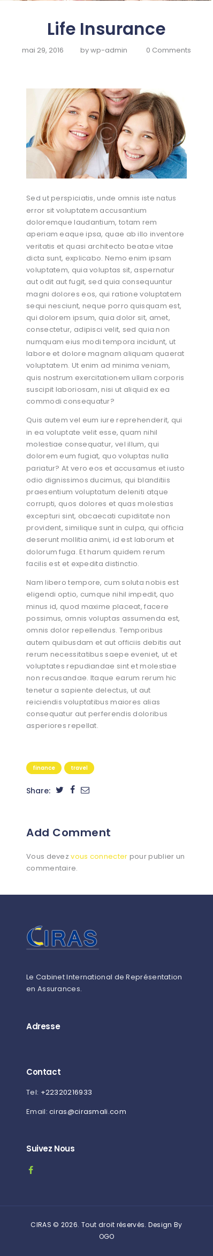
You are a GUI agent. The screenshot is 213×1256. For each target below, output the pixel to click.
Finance (44, 768)
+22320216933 (67, 1092)
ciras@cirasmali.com (87, 1111)
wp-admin (109, 50)
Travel (79, 768)
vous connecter (99, 856)
